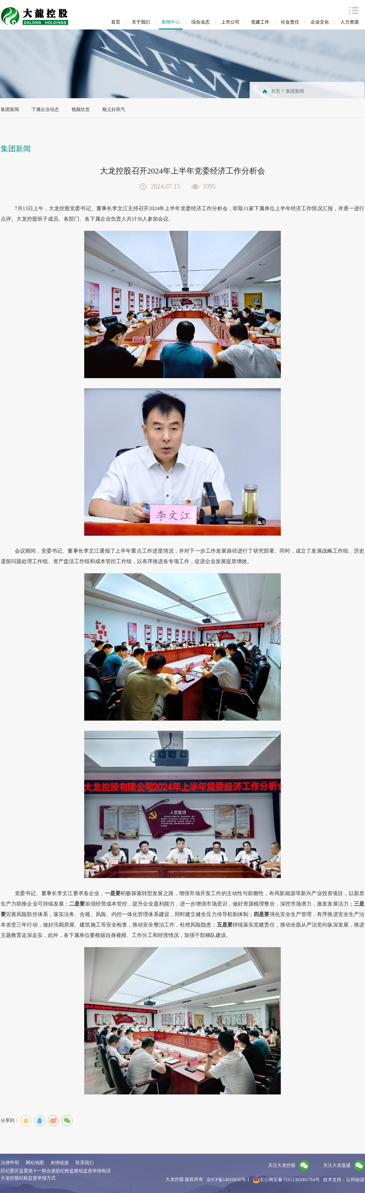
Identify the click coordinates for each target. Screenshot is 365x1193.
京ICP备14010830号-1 (227, 1179)
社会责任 (290, 22)
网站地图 (35, 1162)
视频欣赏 (80, 109)
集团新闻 (295, 91)
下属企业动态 (45, 109)
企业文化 (320, 22)
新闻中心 (171, 22)
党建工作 (260, 22)
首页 (115, 22)
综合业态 (200, 22)
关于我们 (141, 22)
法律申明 (10, 1162)
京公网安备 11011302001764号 (286, 1180)
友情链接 (59, 1162)
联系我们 (84, 1162)
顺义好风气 (113, 109)
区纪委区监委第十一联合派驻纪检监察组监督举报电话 (56, 1170)
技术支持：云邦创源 (343, 1179)
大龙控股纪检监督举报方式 (28, 1178)
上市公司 (230, 22)
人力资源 (349, 22)
